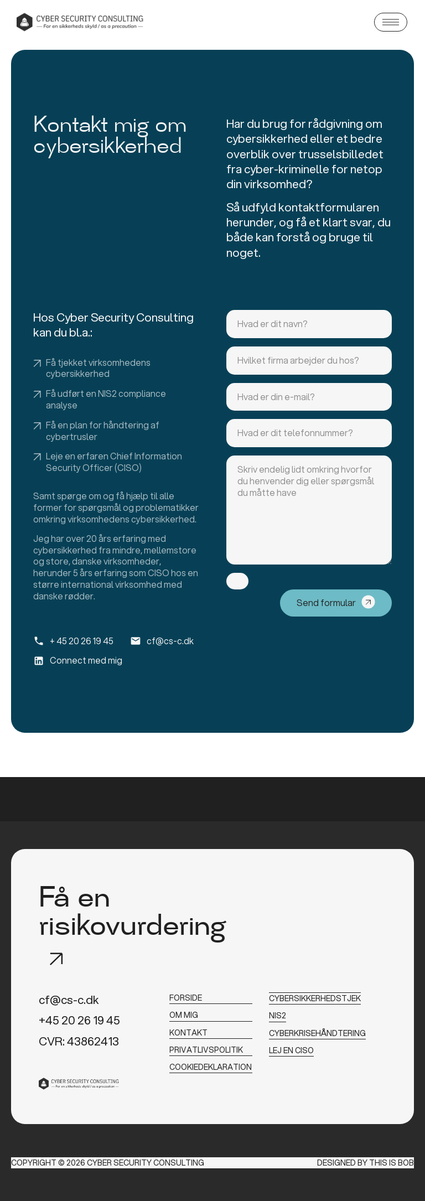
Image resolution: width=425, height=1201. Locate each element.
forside (185, 997)
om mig (183, 1013)
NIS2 (277, 1013)
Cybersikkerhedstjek (315, 997)
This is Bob (391, 1162)
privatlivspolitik (206, 1047)
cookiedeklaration (210, 1064)
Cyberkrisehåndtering (317, 1031)
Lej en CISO (291, 1047)
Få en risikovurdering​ (132, 914)
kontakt (188, 1031)
